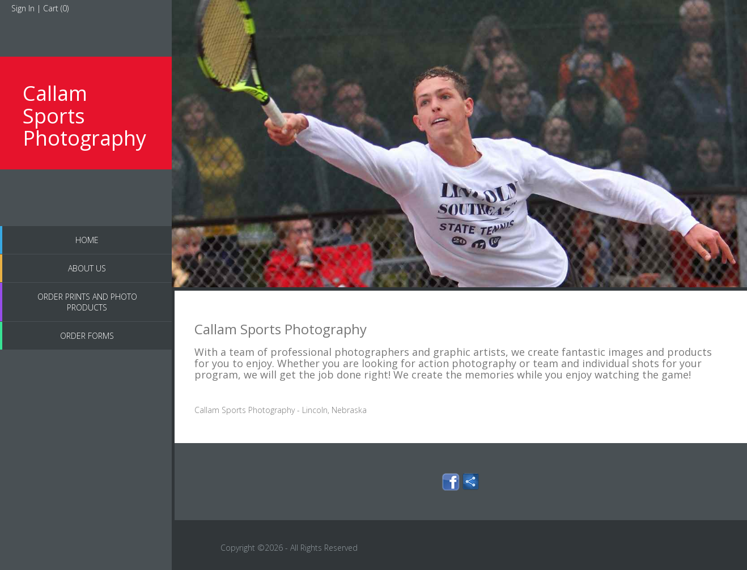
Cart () (56, 8)
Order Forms (87, 335)
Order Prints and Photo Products (87, 302)
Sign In (23, 8)
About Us (87, 268)
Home (87, 240)
